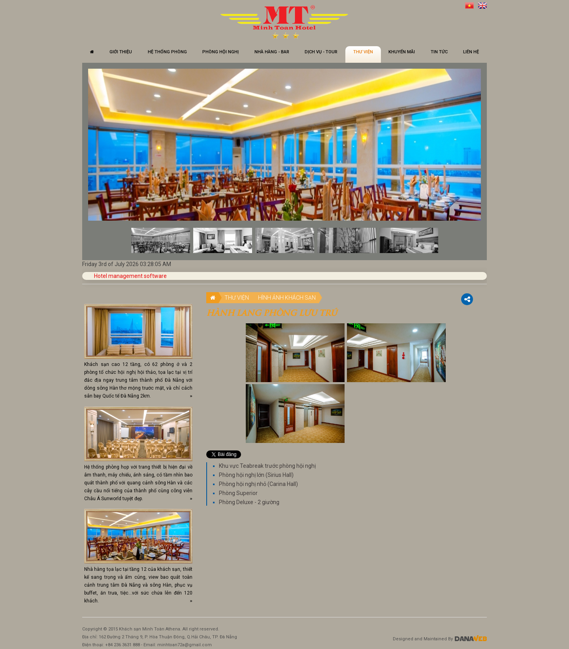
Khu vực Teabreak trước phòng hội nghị (267, 466)
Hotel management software (130, 276)
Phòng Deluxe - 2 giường (249, 502)
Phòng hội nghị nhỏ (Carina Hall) (258, 484)
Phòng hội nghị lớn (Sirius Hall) (256, 475)
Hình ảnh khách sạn (287, 297)
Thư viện (236, 297)
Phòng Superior (238, 493)
